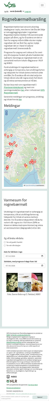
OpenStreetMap (30, 185)
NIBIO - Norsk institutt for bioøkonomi (23, 394)
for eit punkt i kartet (13, 242)
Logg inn (28, 12)
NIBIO (8, 335)
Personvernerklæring (13, 388)
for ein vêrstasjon (12, 245)
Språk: (6, 12)
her (22, 90)
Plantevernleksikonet (14, 87)
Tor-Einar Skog (33, 385)
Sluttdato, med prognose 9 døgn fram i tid (20, 261)
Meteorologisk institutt (14, 342)
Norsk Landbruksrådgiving (21, 335)
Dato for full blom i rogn (13, 252)
